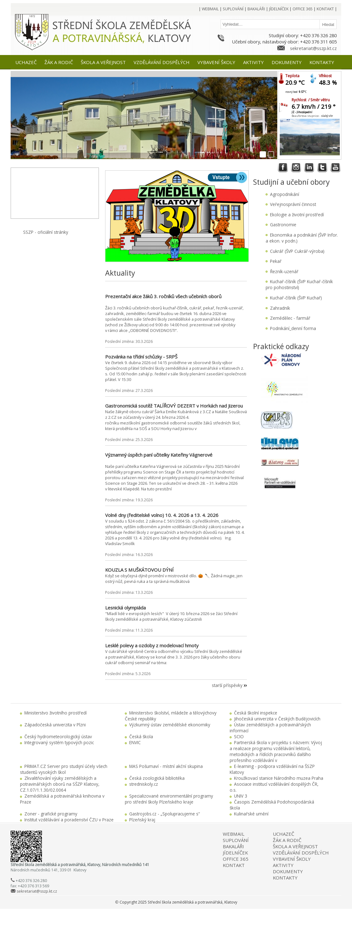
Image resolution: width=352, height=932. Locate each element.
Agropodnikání (284, 194)
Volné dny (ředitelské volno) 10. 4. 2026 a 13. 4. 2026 (161, 515)
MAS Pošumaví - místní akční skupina (166, 766)
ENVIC (135, 742)
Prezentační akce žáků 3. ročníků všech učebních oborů (163, 296)
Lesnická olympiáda (125, 607)
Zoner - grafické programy (50, 814)
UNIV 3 (240, 796)
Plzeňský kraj (142, 820)
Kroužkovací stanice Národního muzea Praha (278, 778)
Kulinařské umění (251, 814)
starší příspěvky (227, 685)
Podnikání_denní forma (293, 328)
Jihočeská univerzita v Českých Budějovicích (277, 719)
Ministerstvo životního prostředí (55, 713)
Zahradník (280, 308)
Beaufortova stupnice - (312, 116)
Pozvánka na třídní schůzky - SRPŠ (141, 356)
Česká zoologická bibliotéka (157, 778)
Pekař (276, 261)
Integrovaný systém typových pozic (59, 742)
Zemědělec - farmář (290, 318)
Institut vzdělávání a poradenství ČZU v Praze (69, 820)
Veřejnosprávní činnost (293, 204)
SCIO (239, 736)
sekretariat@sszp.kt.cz (313, 48)
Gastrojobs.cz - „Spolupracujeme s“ (164, 814)
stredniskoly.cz (143, 784)
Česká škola (141, 736)
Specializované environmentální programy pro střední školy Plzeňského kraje (169, 799)
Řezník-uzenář (284, 271)
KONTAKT (234, 865)
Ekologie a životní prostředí (297, 215)
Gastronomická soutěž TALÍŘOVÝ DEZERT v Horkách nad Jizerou (174, 406)
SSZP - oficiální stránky (45, 232)
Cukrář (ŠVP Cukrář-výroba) (297, 251)
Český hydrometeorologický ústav (58, 736)
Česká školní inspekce (255, 713)
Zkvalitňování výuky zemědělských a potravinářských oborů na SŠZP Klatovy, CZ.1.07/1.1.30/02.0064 (59, 784)
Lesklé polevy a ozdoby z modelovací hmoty (151, 645)
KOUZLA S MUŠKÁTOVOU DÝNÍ (139, 570)
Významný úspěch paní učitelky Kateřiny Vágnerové (158, 455)
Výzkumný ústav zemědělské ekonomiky (169, 725)
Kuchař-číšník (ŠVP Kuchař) (296, 298)
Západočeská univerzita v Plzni (55, 725)
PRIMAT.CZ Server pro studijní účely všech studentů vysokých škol (63, 769)
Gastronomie (283, 225)
